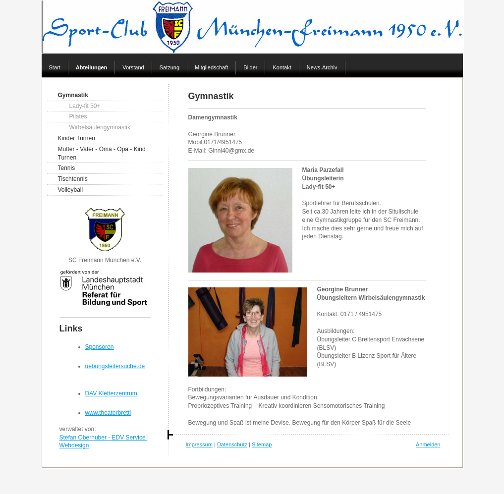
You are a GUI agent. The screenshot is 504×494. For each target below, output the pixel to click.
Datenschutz (232, 445)
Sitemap (262, 445)
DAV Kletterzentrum (111, 393)
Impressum (199, 445)
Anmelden (428, 445)
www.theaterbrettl (108, 412)
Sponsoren (99, 346)
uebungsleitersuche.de (115, 366)
